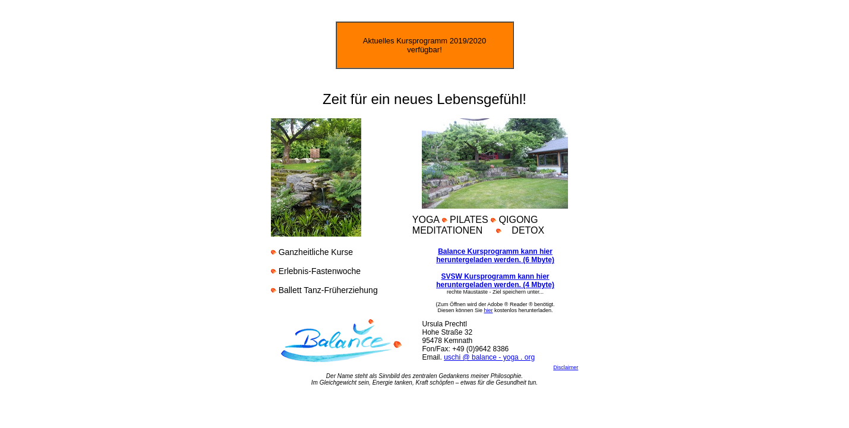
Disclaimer (565, 367)
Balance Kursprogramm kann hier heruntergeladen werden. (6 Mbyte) (495, 255)
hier (488, 310)
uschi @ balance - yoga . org (489, 357)
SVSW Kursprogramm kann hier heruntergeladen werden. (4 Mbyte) (495, 280)
